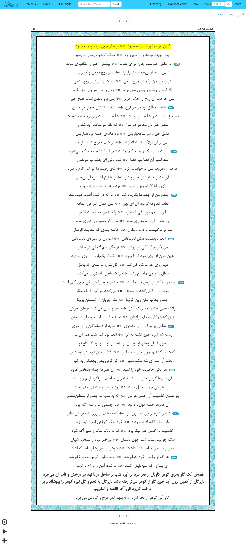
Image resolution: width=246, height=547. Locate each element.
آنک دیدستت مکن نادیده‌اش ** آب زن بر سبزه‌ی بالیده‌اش (119, 238)
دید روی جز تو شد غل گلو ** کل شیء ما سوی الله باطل (123, 265)
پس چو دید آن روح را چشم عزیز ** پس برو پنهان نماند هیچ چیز (123, 98)
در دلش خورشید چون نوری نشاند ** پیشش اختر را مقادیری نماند (119, 64)
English (221, 14)
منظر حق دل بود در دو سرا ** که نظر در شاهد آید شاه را (123, 125)
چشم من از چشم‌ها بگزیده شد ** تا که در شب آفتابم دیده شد (119, 195)
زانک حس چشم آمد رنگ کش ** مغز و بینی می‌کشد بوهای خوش (123, 308)
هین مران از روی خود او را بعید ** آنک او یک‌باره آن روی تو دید (123, 256)
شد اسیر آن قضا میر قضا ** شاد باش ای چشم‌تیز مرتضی (123, 160)
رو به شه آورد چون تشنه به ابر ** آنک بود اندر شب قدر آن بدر (123, 334)
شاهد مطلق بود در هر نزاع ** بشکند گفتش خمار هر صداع (119, 107)
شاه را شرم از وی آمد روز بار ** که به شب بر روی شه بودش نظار (119, 413)
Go (228, 4)
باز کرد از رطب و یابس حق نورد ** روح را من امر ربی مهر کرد (123, 90)
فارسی (240, 15)
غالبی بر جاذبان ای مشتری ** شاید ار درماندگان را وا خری (119, 326)
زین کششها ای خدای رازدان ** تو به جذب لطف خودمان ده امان (123, 317)
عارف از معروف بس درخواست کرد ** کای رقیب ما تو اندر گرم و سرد (123, 168)
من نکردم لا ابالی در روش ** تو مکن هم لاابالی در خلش (123, 247)
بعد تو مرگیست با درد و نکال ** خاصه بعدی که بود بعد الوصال (123, 230)
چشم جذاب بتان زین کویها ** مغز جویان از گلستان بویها (123, 300)
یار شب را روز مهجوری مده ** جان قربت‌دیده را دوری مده (123, 221)
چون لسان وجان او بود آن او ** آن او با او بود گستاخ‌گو (123, 343)
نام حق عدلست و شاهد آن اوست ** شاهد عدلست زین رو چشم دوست (123, 116)
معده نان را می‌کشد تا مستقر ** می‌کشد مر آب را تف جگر (123, 291)
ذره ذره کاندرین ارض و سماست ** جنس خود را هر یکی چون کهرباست (119, 282)
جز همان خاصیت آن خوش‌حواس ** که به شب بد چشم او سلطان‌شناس (123, 396)
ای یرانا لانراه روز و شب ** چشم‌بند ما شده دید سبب (123, 186)
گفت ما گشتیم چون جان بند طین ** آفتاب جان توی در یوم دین (123, 352)
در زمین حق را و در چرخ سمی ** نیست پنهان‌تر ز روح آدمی (123, 81)
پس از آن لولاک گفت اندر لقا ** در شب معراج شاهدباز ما (123, 142)
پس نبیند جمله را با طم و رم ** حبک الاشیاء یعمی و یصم (123, 55)
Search (115, 4)
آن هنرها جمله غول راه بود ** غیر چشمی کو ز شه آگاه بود (123, 404)
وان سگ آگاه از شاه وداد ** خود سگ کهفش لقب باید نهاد (123, 422)
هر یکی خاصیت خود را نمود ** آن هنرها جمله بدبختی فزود (119, 369)
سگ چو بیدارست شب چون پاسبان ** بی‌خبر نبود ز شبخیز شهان (123, 439)
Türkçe (231, 14)
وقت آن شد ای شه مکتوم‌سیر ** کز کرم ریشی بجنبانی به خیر (123, 361)
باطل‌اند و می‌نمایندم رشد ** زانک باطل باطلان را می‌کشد (123, 273)
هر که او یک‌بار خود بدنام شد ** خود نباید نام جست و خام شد (119, 457)
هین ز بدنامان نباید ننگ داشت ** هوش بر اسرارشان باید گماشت (123, 448)
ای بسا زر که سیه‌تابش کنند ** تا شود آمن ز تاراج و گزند (123, 466)
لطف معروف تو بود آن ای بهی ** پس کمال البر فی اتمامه (123, 203)
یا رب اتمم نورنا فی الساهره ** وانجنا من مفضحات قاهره (123, 212)
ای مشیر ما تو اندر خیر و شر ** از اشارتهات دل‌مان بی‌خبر (123, 177)
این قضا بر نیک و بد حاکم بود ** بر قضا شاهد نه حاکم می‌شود (119, 151)
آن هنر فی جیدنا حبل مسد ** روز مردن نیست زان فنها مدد (123, 387)
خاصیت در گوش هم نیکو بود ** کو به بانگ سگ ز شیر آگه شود (123, 431)
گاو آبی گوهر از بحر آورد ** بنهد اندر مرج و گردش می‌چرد (123, 497)
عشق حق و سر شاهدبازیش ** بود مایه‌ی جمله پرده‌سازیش (123, 133)
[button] (31, 4)
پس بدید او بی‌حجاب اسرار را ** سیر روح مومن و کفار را (123, 72)
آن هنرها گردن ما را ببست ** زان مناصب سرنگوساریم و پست (123, 378)
